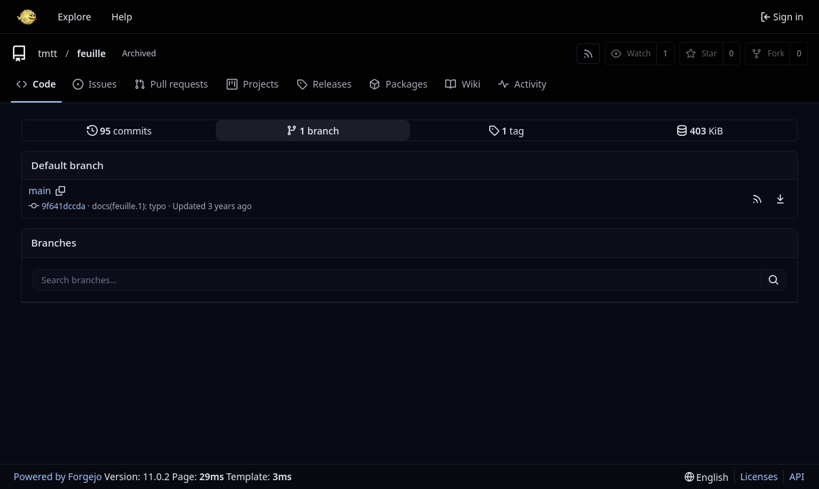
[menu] (780, 199)
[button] (757, 199)
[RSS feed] (588, 53)
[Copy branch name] (61, 191)
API (796, 476)
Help (121, 16)
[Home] (26, 17)
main (39, 190)
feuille (91, 53)
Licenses (759, 476)
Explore (74, 16)
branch (312, 130)
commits (119, 130)
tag (507, 130)
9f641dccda (64, 206)
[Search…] (773, 280)
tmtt (47, 53)
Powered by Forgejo (58, 476)
